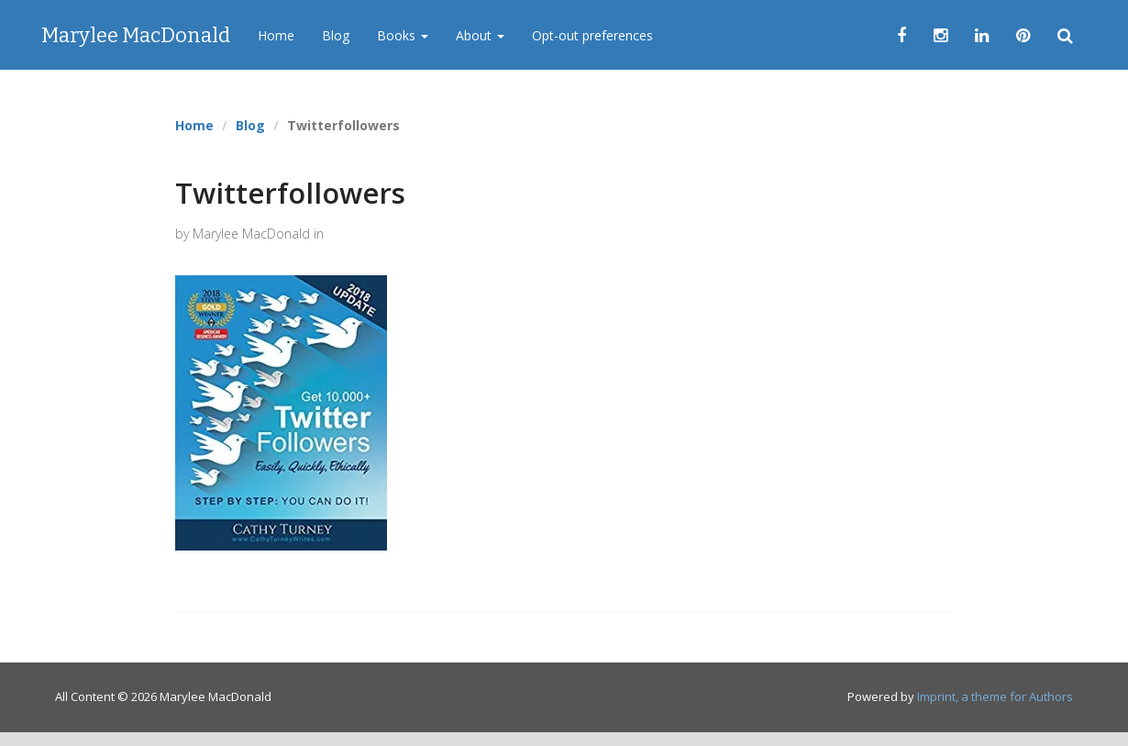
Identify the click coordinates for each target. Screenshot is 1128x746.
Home (276, 35)
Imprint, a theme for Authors (995, 696)
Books (402, 35)
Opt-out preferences (592, 35)
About (480, 35)
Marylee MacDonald (135, 35)
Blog (335, 35)
